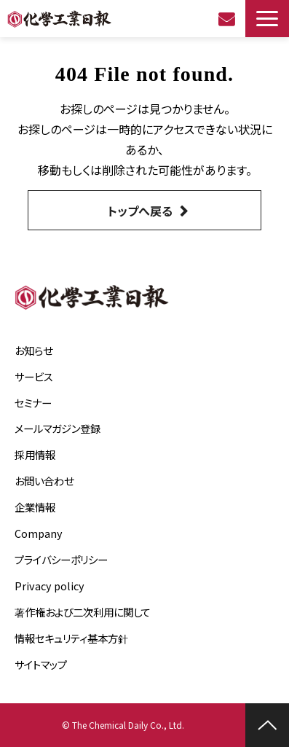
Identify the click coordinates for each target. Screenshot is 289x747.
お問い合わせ (228, 19)
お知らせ (33, 350)
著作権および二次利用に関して (83, 611)
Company (39, 533)
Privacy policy (49, 585)
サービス (34, 376)
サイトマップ (41, 664)
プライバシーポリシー (61, 559)
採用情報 (35, 454)
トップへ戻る (140, 210)
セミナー (33, 402)
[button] (267, 18)
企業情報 (35, 507)
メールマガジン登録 (57, 428)
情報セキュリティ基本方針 (71, 638)
